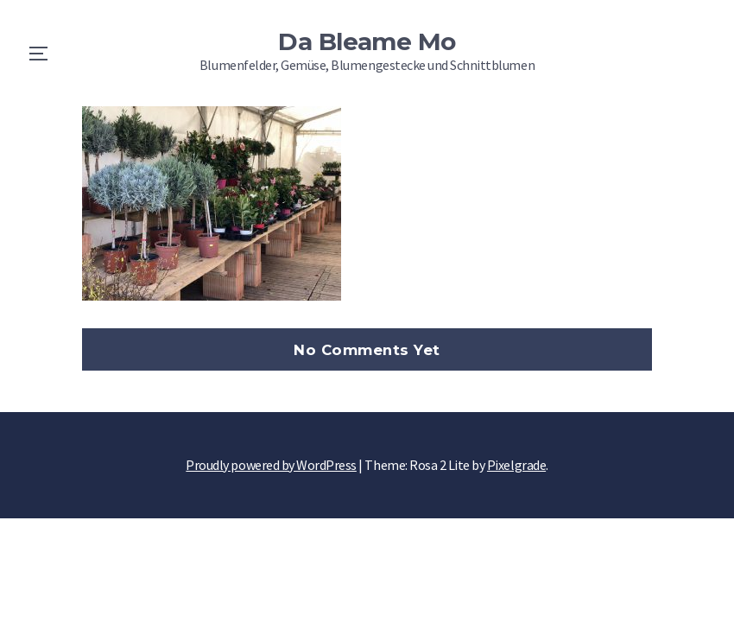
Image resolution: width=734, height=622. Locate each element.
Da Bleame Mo (366, 41)
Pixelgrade (516, 464)
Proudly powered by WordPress (271, 464)
